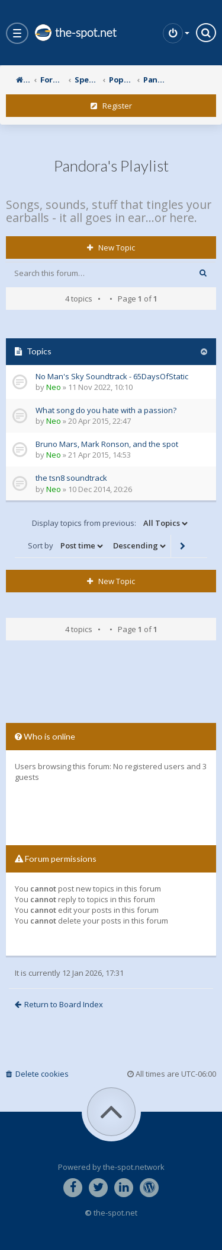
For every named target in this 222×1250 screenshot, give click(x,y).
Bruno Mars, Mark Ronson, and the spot (107, 444)
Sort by (66, 546)
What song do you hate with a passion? (106, 410)
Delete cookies (37, 1073)
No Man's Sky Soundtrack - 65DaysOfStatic (112, 376)
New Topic (111, 247)
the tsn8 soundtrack (71, 477)
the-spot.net (75, 32)
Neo (53, 387)
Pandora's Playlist (111, 165)
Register (111, 105)
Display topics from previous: (110, 523)
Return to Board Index (59, 1004)
